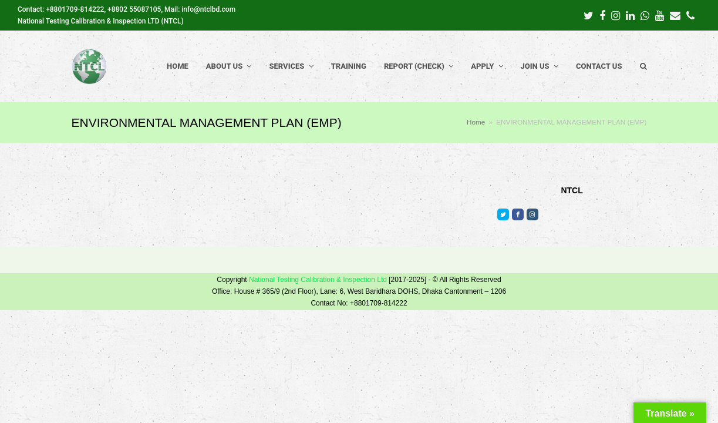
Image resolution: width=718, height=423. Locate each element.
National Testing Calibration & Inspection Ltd (318, 280)
